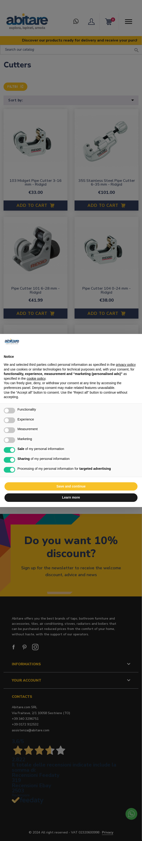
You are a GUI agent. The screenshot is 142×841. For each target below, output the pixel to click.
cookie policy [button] (36, 378)
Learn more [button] (71, 497)
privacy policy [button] (126, 364)
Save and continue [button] (71, 486)
